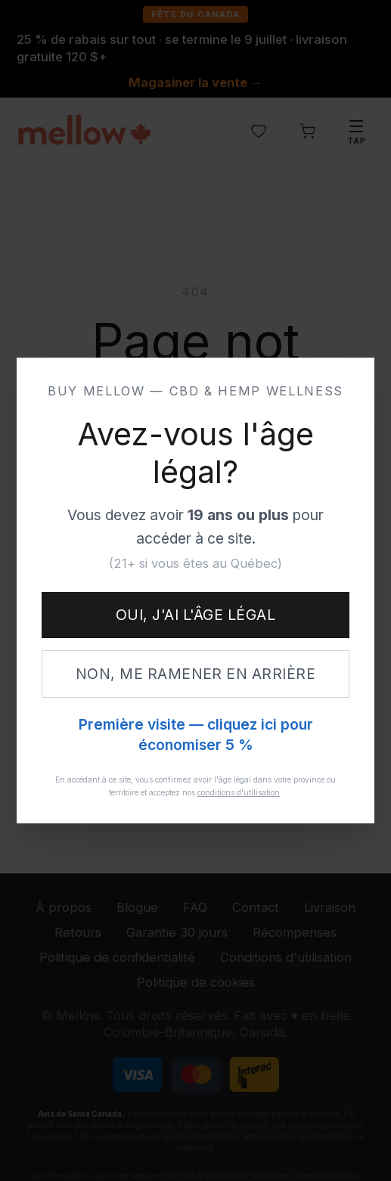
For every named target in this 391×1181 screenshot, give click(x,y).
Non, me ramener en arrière (196, 674)
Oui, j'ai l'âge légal (195, 615)
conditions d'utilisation (238, 792)
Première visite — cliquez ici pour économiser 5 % (196, 735)
